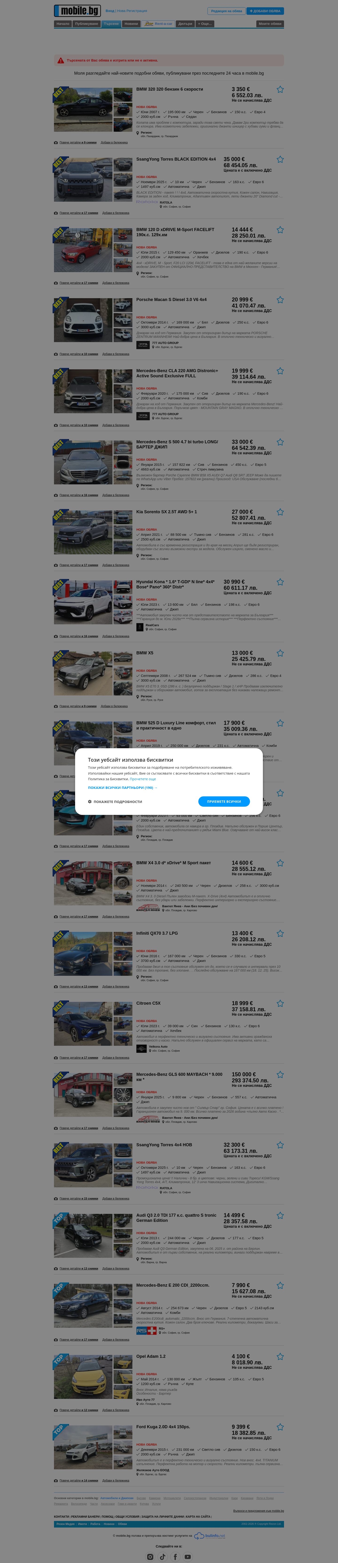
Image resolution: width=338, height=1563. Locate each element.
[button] (169, 787)
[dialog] (169, 781)
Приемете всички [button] (224, 801)
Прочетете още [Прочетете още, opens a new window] (143, 778)
